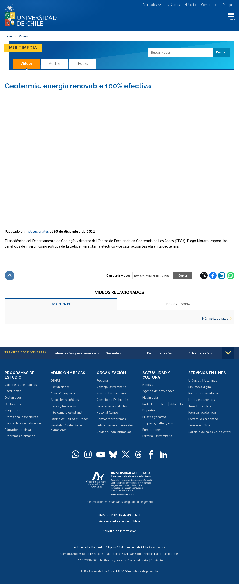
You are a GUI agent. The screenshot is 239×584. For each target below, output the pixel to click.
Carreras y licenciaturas (21, 385)
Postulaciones (60, 387)
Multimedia (23, 48)
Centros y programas (111, 419)
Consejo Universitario (111, 387)
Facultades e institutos (112, 406)
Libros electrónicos (201, 399)
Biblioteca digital (200, 387)
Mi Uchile (191, 5)
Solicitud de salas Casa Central (209, 432)
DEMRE (55, 380)
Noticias (147, 385)
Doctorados (13, 404)
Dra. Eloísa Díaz (116, 554)
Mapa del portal (138, 560)
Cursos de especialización (23, 423)
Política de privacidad (145, 571)
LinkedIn (222, 275)
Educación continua (18, 430)
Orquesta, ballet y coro (158, 423)
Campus (65, 554)
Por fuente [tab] (61, 304)
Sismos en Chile (199, 425)
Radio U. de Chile (154, 404)
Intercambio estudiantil (66, 412)
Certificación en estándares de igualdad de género (120, 502)
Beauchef (97, 554)
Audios (54, 64)
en (216, 5)
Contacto (157, 560)
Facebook (213, 276)
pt (230, 5)
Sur (157, 554)
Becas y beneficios (64, 406)
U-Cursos (174, 5)
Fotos (83, 64)
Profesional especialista (21, 417)
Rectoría (102, 380)
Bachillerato (13, 391)
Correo (205, 5)
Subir (9, 275)
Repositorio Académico (204, 393)
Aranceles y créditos (65, 399)
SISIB (83, 571)
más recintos (170, 554)
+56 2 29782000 (86, 560)
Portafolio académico (203, 419)
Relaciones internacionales (115, 425)
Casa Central (157, 547)
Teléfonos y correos (112, 560)
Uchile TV (176, 404)
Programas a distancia (20, 436)
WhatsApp (230, 275)
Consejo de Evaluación (112, 399)
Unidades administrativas (114, 432)
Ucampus (210, 380)
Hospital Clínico (107, 412)
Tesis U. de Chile (199, 406)
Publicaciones (151, 430)
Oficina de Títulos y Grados (69, 419)
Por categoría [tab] (178, 304)
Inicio (8, 36)
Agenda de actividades (158, 391)
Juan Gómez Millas (141, 554)
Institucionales (37, 231)
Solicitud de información (120, 531)
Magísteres (12, 410)
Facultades (150, 5)
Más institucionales (215, 318)
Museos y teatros (154, 417)
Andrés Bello (80, 554)
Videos (23, 36)
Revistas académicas (202, 412)
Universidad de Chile (101, 571)
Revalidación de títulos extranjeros (66, 427)
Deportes (148, 410)
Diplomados (13, 397)
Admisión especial (63, 393)
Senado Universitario (111, 393)
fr (224, 5)
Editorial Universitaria (157, 436)
